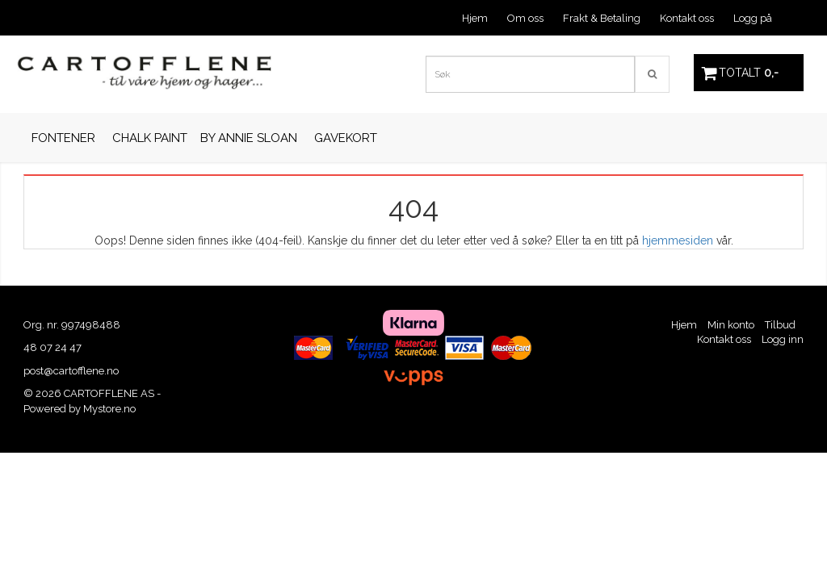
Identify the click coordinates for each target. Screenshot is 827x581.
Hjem (475, 18)
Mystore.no (109, 409)
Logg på (752, 18)
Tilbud (780, 325)
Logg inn (783, 339)
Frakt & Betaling (601, 18)
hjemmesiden (677, 240)
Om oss (525, 18)
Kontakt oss (687, 18)
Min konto (730, 325)
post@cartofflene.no (71, 371)
